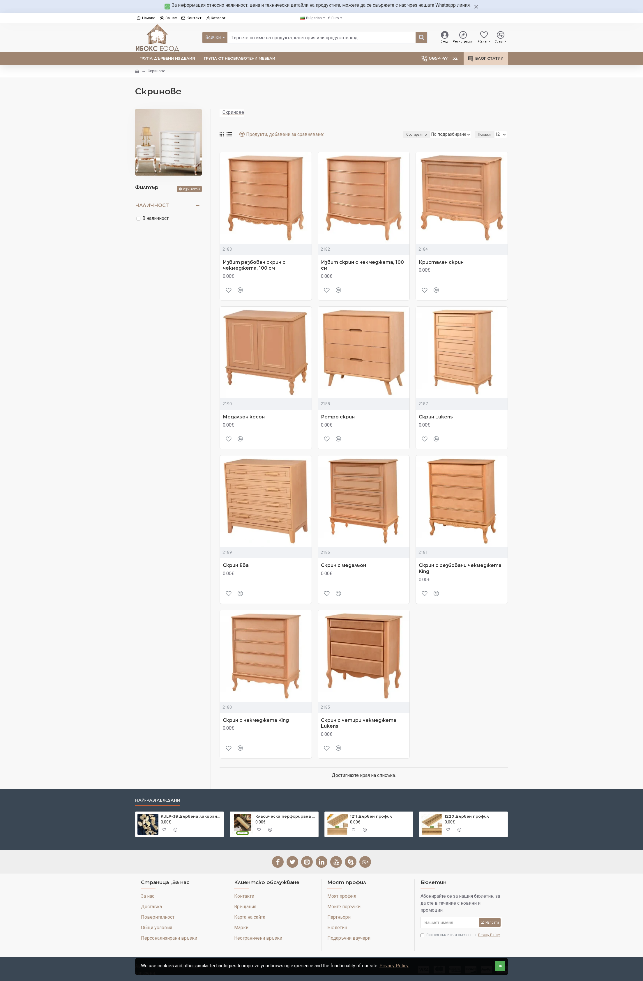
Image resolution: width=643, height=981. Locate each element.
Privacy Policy (394, 965)
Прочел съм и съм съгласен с (461, 935)
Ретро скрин (338, 417)
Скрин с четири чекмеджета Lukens (358, 723)
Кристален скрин (441, 262)
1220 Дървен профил (467, 816)
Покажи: (485, 134)
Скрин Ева (236, 565)
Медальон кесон (244, 417)
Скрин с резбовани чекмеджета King (460, 568)
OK (499, 966)
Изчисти (191, 189)
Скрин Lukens (436, 417)
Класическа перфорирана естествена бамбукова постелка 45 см (285, 816)
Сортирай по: (423, 134)
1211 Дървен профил (371, 816)
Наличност (152, 205)
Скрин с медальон (343, 565)
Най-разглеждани (157, 800)
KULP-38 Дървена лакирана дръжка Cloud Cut (191, 816)
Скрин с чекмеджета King (256, 720)
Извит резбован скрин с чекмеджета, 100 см (254, 265)
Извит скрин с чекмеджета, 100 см (362, 265)
